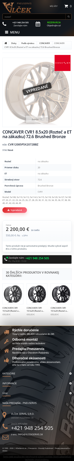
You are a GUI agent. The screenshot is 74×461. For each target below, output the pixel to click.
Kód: (4, 144)
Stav (4, 150)
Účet (5, 393)
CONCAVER (44, 43)
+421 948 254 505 (37, 258)
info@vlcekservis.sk (30, 434)
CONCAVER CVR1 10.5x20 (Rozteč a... (11, 309)
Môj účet (54, 6)
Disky (13, 43)
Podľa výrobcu (27, 43)
